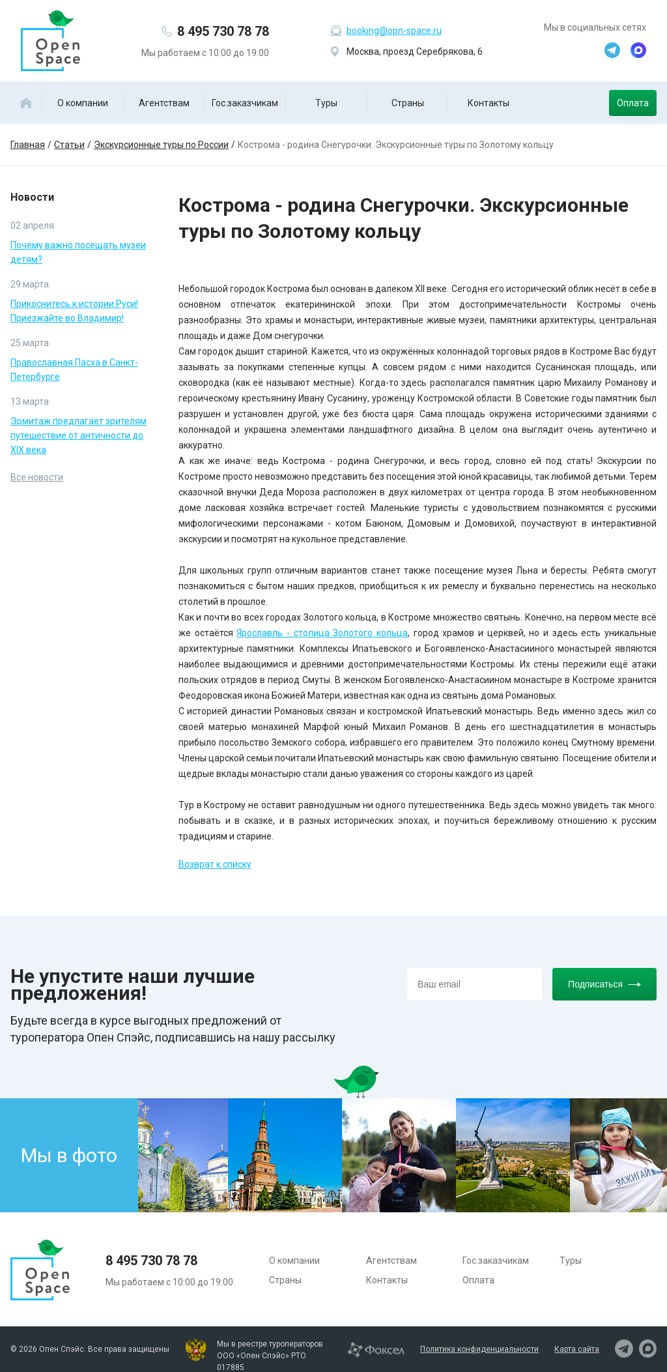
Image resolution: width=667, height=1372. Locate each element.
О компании (82, 103)
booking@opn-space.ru (394, 30)
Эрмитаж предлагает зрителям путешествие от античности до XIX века (78, 435)
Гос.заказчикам (245, 103)
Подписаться (604, 984)
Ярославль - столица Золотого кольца (322, 633)
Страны (407, 103)
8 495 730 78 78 (223, 31)
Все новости (36, 477)
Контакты (488, 103)
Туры (326, 103)
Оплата (633, 103)
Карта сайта (576, 1349)
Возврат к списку (214, 864)
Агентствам (164, 103)
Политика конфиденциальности (479, 1349)
